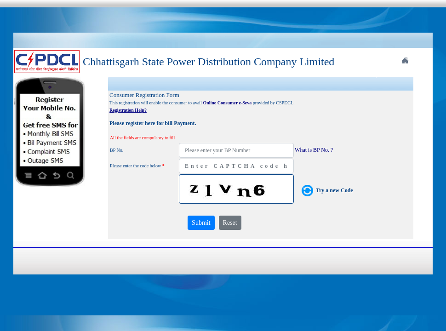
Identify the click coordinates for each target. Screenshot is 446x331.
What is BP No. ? (314, 150)
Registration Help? (128, 110)
